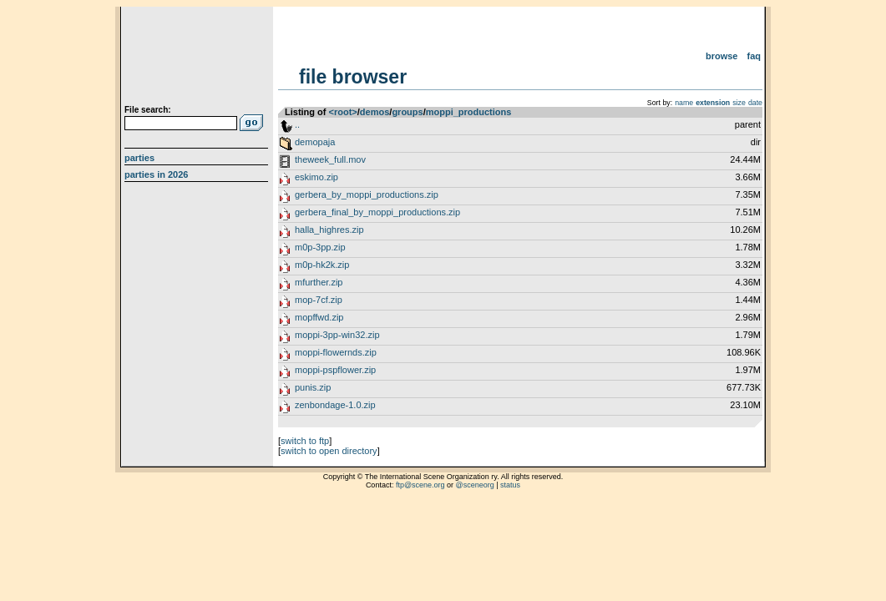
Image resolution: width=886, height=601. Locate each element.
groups (407, 112)
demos (374, 112)
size (739, 102)
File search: (147, 109)
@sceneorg (475, 485)
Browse (722, 56)
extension (713, 102)
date (755, 102)
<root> (343, 112)
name (684, 102)
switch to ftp (305, 441)
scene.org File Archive (198, 58)
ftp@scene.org (420, 485)
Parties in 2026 (156, 174)
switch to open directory (329, 451)
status (510, 485)
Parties (139, 158)
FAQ (754, 56)
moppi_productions (469, 112)
